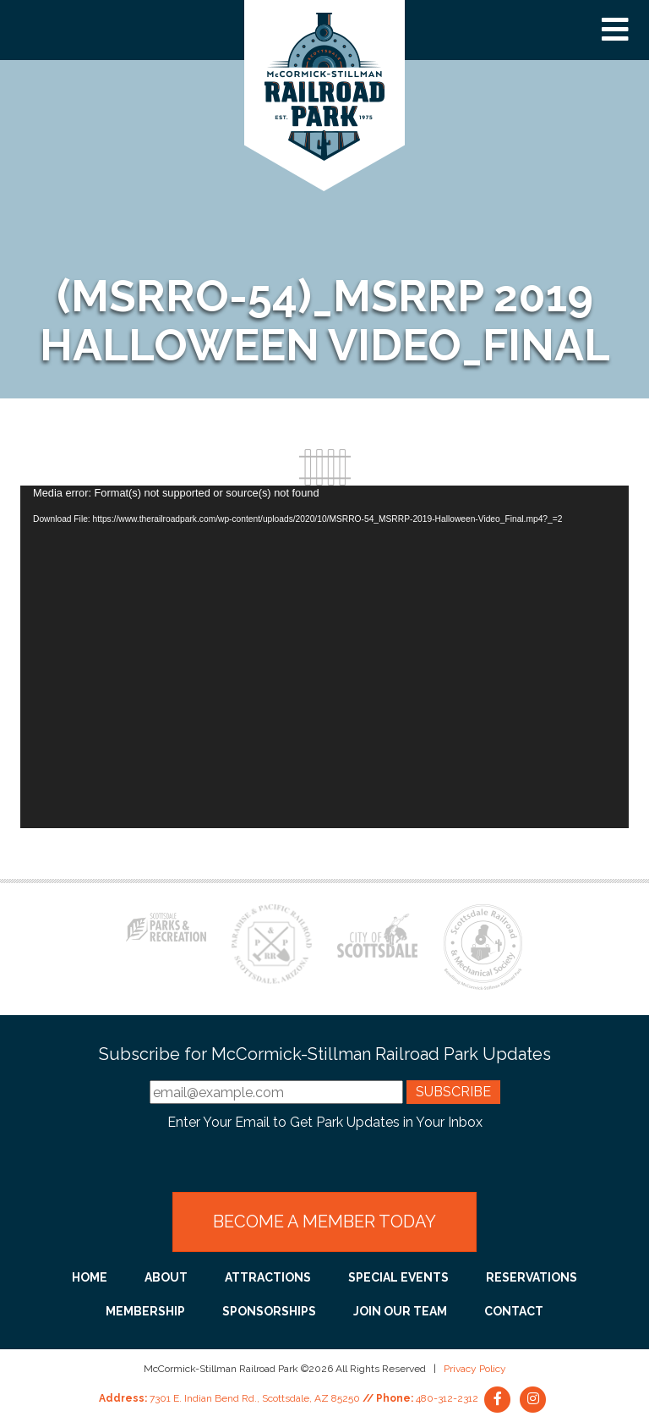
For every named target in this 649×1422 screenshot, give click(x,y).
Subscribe (453, 1092)
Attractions (268, 1277)
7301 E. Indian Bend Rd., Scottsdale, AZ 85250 (255, 1398)
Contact (513, 1311)
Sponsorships (269, 1311)
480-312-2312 (447, 1398)
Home (89, 1277)
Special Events (398, 1277)
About (166, 1277)
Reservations (531, 1277)
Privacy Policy (475, 1369)
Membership (145, 1311)
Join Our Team (400, 1311)
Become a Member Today (324, 1221)
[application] (324, 657)
